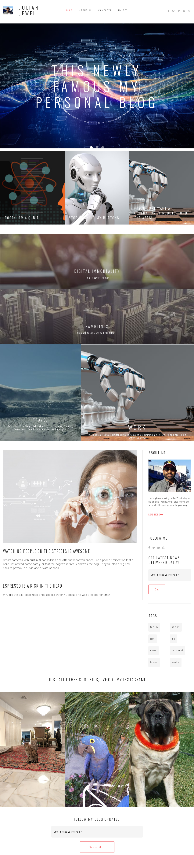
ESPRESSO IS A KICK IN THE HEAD (33, 584)
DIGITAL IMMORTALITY (97, 269)
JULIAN (28, 7)
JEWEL (27, 11)
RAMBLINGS (97, 324)
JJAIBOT (123, 9)
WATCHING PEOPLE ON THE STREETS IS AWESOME (48, 549)
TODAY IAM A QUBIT (22, 215)
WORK (137, 425)
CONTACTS (104, 9)
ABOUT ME (85, 9)
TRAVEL (40, 418)
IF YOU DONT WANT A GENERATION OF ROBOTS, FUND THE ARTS (161, 210)
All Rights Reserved (110, 844)
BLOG (69, 9)
